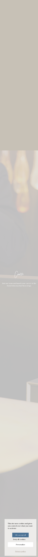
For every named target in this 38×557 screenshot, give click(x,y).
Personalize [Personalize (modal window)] (20, 545)
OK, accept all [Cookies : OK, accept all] (20, 535)
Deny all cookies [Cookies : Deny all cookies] (19, 539)
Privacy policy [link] (20, 551)
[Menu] (3, 4)
